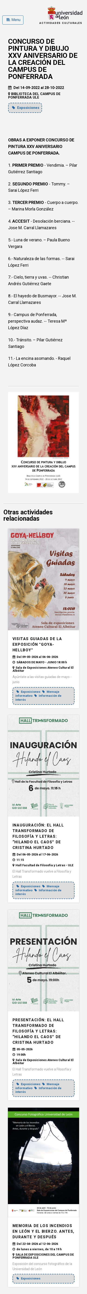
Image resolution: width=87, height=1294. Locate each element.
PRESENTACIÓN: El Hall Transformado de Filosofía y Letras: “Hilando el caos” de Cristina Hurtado (38, 1031)
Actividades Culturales (60, 23)
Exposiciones (25, 108)
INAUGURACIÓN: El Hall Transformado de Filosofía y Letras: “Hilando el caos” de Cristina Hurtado (38, 836)
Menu (13, 20)
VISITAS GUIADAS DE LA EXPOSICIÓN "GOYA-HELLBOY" (37, 644)
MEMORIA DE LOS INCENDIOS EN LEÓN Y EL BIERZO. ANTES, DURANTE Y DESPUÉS (43, 1231)
